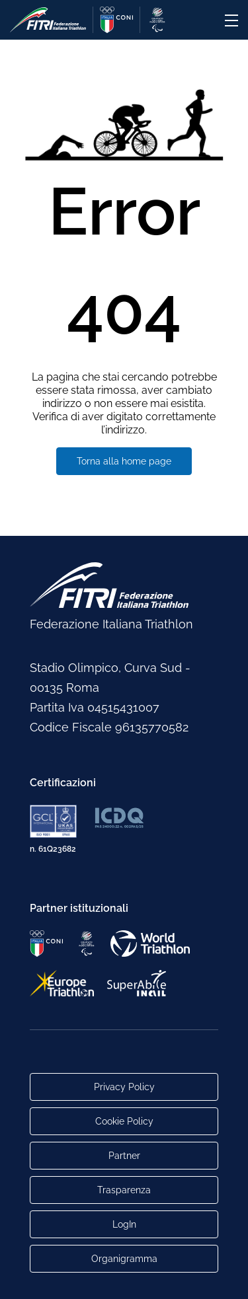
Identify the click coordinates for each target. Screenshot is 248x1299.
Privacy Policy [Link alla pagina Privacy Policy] (124, 1087)
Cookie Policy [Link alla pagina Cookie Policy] (124, 1121)
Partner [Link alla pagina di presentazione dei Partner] (124, 1155)
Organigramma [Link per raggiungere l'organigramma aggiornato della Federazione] (124, 1258)
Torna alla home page (124, 461)
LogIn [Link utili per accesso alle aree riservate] (124, 1224)
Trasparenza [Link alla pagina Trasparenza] (124, 1190)
